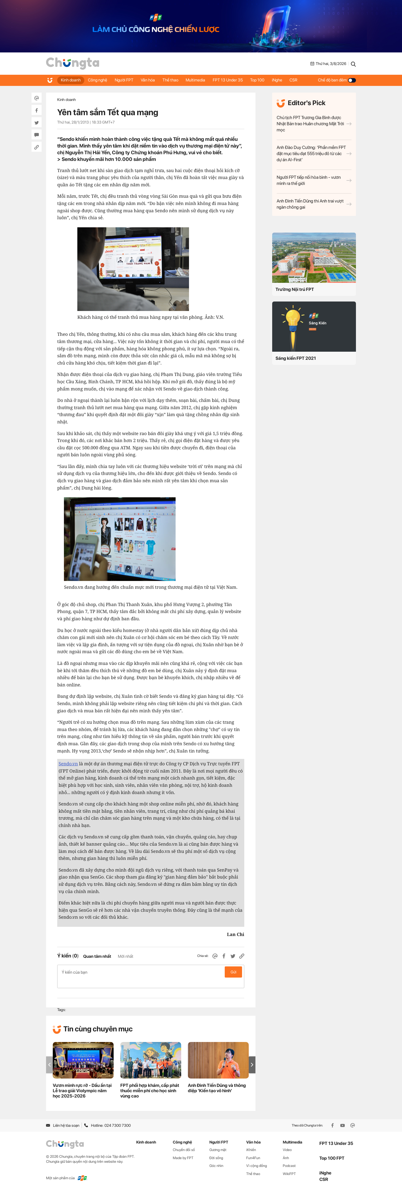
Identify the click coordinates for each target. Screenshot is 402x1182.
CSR (303, 80)
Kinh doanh (71, 80)
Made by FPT (183, 1149)
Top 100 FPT (331, 1149)
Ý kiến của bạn (151, 972)
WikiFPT (289, 1165)
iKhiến (251, 1141)
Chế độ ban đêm (337, 80)
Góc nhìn (216, 1157)
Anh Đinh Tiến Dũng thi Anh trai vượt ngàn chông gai (314, 204)
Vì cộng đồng (256, 1157)
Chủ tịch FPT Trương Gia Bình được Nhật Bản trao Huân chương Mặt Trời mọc (314, 123)
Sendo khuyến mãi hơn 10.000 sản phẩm (109, 159)
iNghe (285, 80)
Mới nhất (125, 956)
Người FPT (126, 80)
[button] (252, 1055)
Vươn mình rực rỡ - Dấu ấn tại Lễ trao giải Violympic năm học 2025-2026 (82, 1082)
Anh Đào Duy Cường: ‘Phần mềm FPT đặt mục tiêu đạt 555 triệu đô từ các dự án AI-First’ (314, 153)
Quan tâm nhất (97, 956)
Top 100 (264, 80)
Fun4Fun (253, 1149)
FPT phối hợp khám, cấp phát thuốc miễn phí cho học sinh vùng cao (149, 1082)
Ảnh (286, 1149)
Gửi (233, 972)
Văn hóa (151, 80)
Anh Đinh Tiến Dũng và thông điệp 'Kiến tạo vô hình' (217, 1079)
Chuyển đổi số (184, 1141)
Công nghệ (99, 80)
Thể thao (175, 80)
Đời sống (216, 1149)
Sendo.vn (68, 764)
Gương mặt (217, 1141)
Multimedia (200, 80)
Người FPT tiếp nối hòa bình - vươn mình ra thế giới (314, 180)
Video (287, 1141)
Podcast (289, 1157)
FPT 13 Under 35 (234, 80)
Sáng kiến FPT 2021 (296, 358)
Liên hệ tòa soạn (62, 1116)
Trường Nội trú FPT (295, 289)
